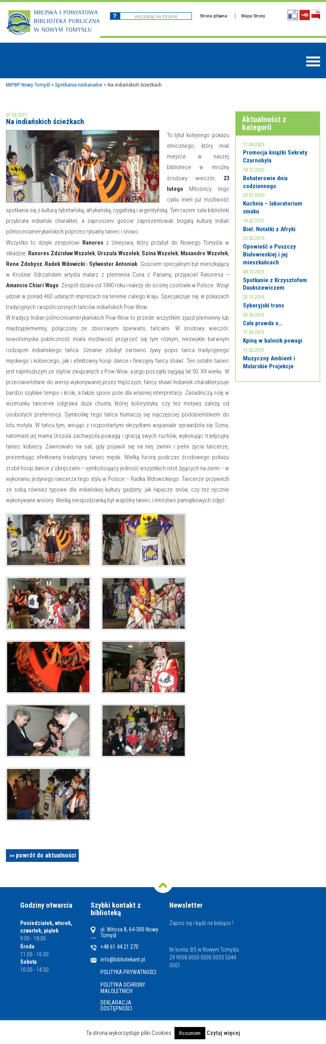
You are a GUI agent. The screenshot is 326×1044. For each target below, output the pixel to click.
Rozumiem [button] (190, 1033)
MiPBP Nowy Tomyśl (28, 84)
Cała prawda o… (262, 323)
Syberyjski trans (263, 305)
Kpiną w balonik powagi (272, 340)
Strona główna (213, 16)
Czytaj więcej (223, 1032)
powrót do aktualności (46, 855)
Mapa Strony (253, 16)
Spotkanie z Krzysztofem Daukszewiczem (275, 284)
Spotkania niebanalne (78, 84)
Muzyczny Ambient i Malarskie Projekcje (269, 362)
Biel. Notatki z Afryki (269, 229)
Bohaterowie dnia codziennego (265, 182)
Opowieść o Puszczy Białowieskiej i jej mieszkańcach (269, 254)
